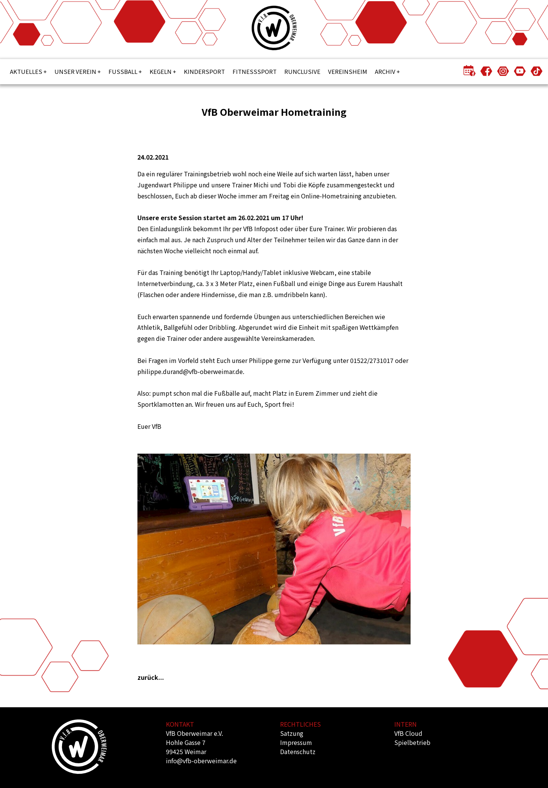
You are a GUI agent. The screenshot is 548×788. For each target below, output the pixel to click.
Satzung (291, 733)
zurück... (150, 677)
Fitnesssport (255, 71)
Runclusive (302, 71)
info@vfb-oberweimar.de (201, 760)
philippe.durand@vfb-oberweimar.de (190, 371)
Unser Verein (75, 71)
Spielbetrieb (412, 742)
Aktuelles (26, 71)
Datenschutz (297, 751)
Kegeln (161, 71)
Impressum (296, 742)
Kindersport (204, 71)
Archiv (385, 71)
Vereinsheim (347, 71)
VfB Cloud (408, 733)
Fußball (122, 71)
